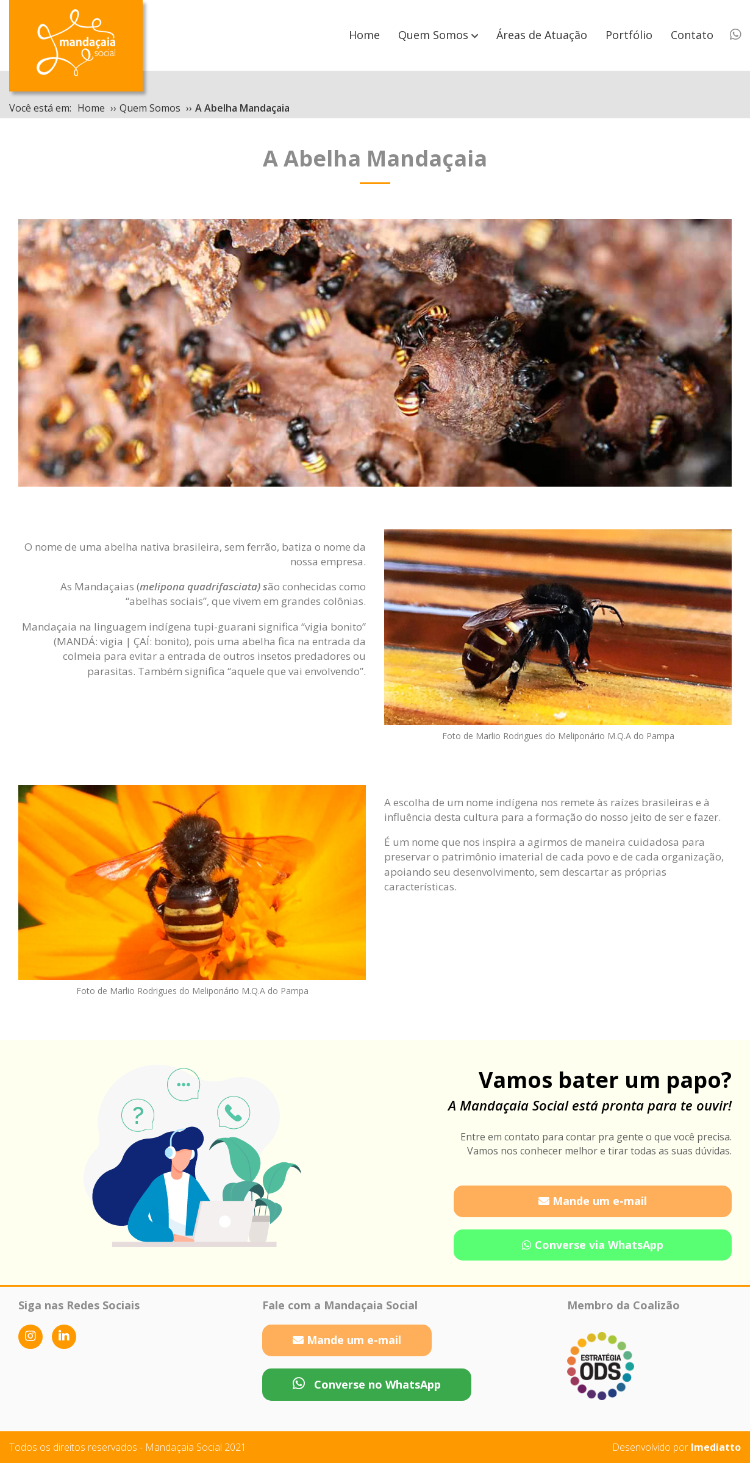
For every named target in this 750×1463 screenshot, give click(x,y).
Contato (692, 34)
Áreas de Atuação (541, 34)
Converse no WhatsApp (367, 1384)
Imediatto (716, 1447)
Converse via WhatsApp (592, 1244)
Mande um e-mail (592, 1200)
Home (364, 34)
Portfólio (628, 34)
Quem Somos (433, 34)
